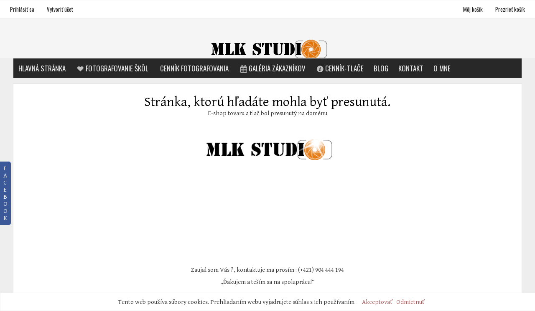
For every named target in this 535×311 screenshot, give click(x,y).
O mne (442, 68)
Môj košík (473, 9)
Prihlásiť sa (22, 9)
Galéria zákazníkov (272, 68)
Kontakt (410, 68)
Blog (381, 68)
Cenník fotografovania (194, 68)
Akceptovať (377, 302)
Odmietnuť (410, 302)
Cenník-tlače (340, 68)
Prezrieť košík (510, 9)
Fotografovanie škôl (112, 68)
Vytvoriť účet (60, 9)
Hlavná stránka (42, 68)
